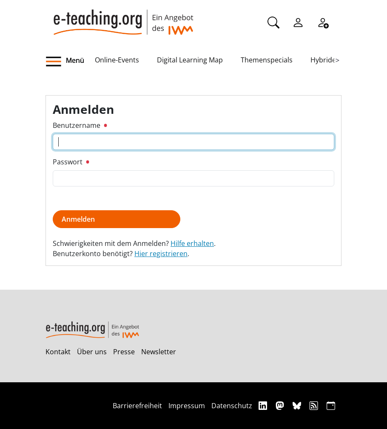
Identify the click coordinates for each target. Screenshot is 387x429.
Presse (124, 351)
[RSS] (315, 405)
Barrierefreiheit (137, 405)
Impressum (186, 405)
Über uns (92, 351)
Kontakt (58, 351)
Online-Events (117, 60)
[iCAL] (331, 405)
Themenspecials (267, 60)
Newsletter (158, 351)
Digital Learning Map (190, 60)
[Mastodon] (281, 405)
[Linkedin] (264, 405)
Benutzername (80, 125)
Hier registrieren (161, 253)
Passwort (71, 162)
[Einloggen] (298, 21)
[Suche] (273, 21)
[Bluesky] (298, 405)
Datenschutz (231, 405)
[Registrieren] (323, 21)
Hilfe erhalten (192, 243)
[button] (70, 61)
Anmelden (78, 219)
